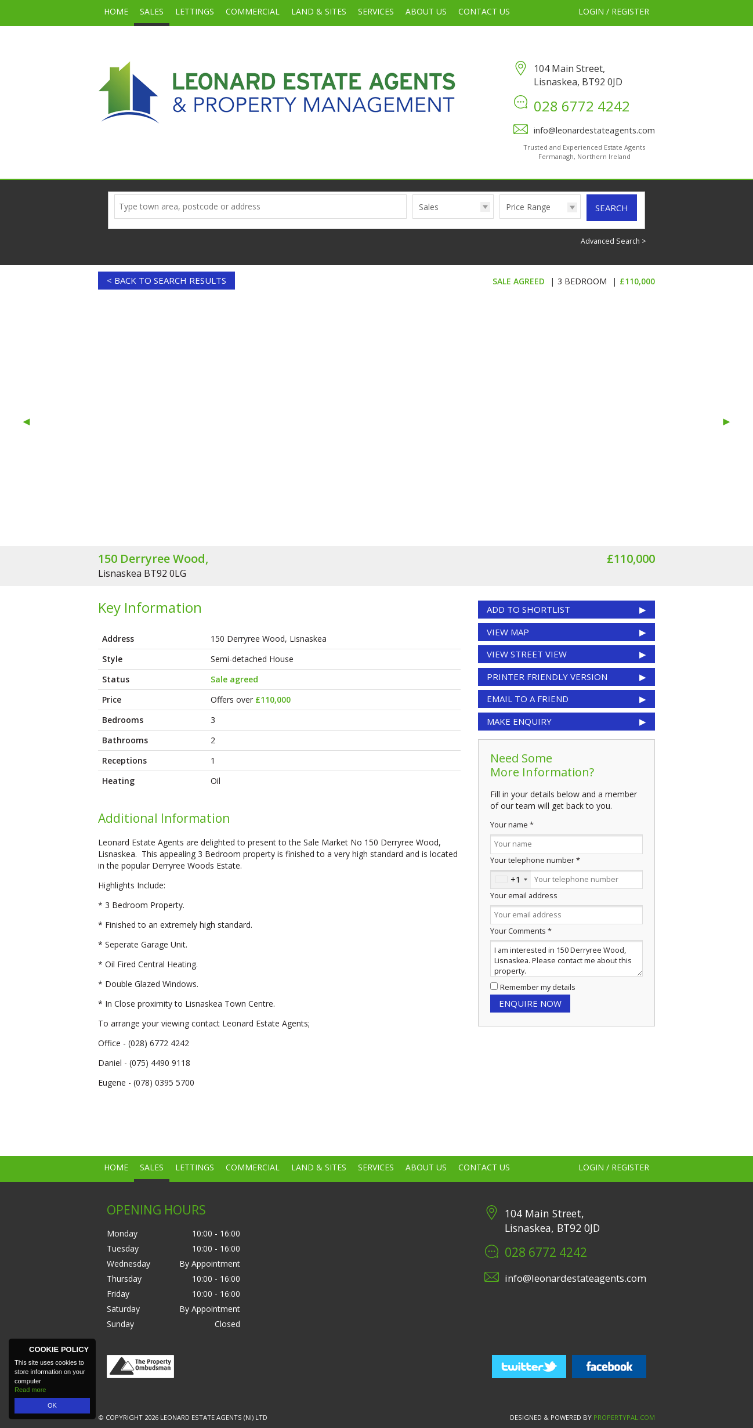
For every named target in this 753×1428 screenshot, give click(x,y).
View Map (508, 632)
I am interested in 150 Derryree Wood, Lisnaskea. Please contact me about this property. (566, 958)
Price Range (528, 206)
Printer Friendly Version (544, 676)
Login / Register (613, 11)
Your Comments (521, 931)
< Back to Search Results (166, 280)
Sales (429, 206)
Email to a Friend (528, 698)
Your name (512, 825)
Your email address (523, 896)
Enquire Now (530, 1003)
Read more (30, 1389)
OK (52, 1405)
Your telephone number (535, 860)
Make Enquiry (519, 721)
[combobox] (511, 879)
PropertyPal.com (624, 1417)
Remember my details (537, 987)
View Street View (527, 654)
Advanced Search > (613, 241)
